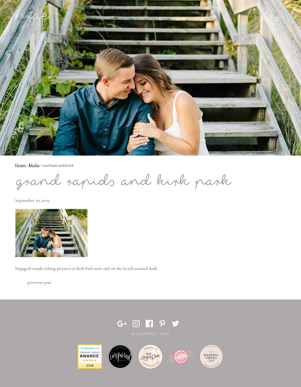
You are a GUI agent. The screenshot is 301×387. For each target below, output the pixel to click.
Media (34, 165)
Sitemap (164, 334)
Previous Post (39, 282)
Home (20, 165)
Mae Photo (33, 19)
